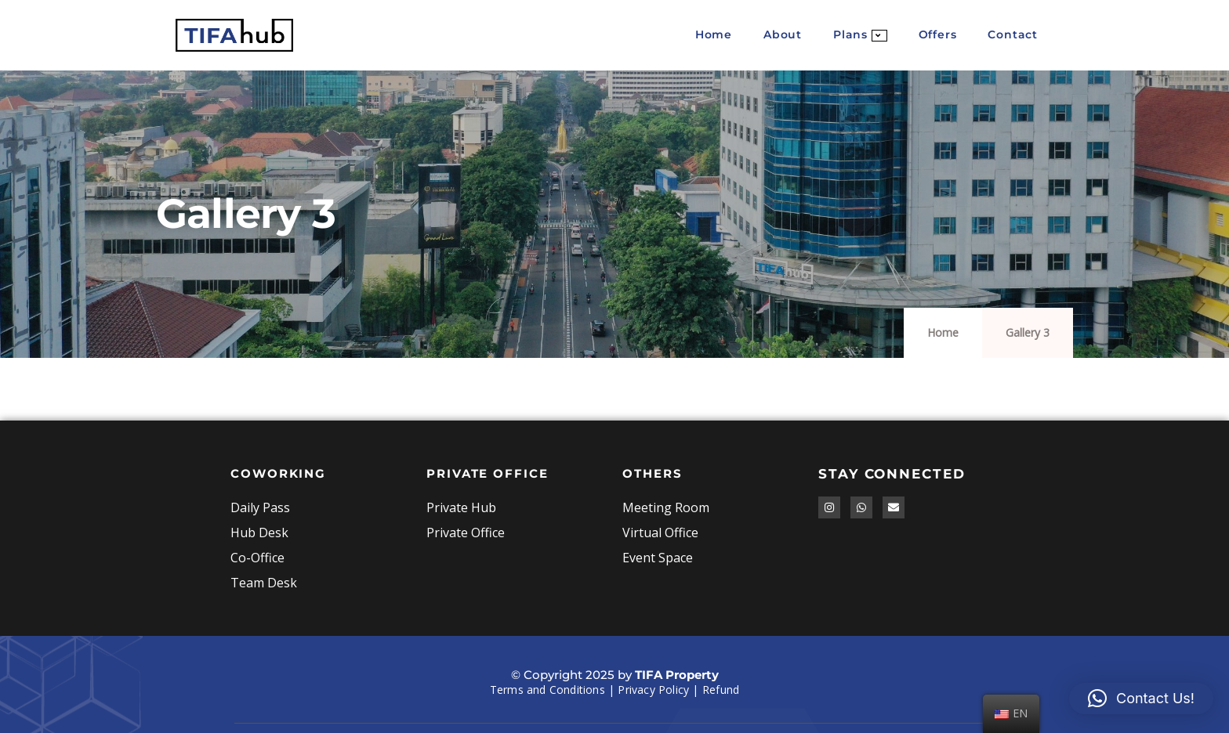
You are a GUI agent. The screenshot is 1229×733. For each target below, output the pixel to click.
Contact (1013, 34)
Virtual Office (660, 532)
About (782, 34)
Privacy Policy (653, 689)
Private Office (465, 532)
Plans (860, 34)
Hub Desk (259, 532)
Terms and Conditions (547, 689)
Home (713, 34)
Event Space (657, 557)
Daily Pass (260, 507)
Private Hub (461, 507)
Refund (720, 689)
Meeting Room (665, 507)
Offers (938, 34)
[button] (1141, 698)
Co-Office (257, 557)
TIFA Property (677, 674)
